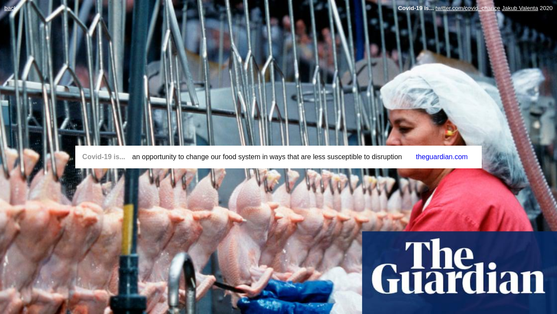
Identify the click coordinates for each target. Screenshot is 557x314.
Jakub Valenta (520, 8)
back (10, 8)
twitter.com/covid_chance (468, 8)
